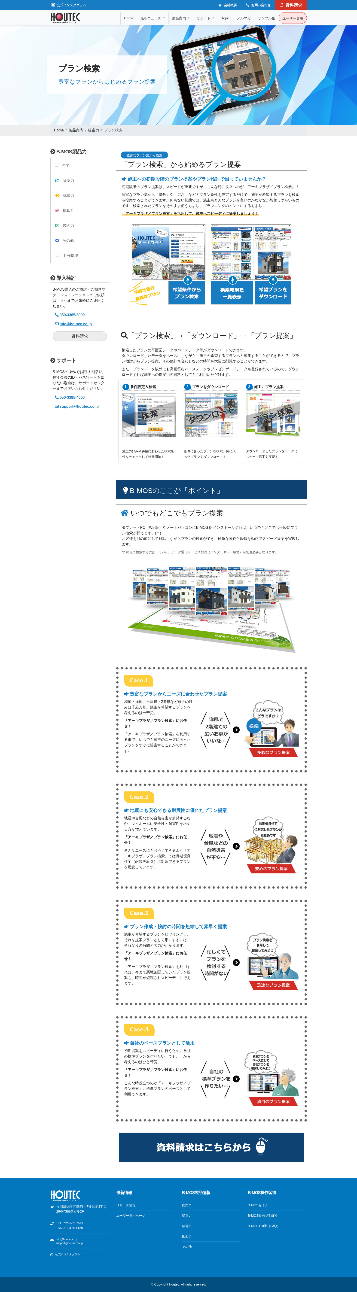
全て (62, 165)
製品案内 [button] (179, 18)
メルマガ (244, 18)
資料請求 (291, 5)
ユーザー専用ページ (130, 1215)
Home (128, 18)
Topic (225, 18)
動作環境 (66, 256)
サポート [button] (204, 18)
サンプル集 (266, 18)
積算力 (64, 211)
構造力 (64, 196)
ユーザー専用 (292, 18)
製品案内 (76, 130)
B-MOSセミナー (260, 1205)
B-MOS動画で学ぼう (263, 1215)
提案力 (93, 130)
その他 (64, 241)
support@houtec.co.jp (69, 1243)
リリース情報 (126, 1205)
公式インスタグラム (69, 5)
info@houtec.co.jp (67, 1239)
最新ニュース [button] (151, 18)
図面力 (64, 226)
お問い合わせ (258, 5)
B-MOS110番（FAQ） (264, 1226)
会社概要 (227, 5)
